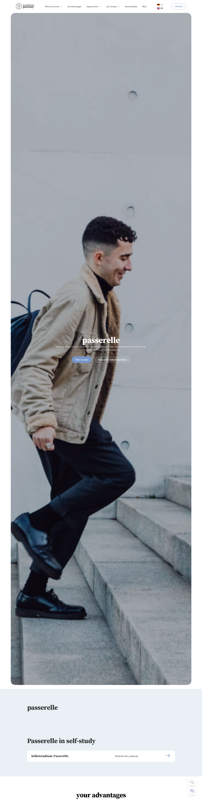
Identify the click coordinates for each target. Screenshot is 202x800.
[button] (53, 6)
